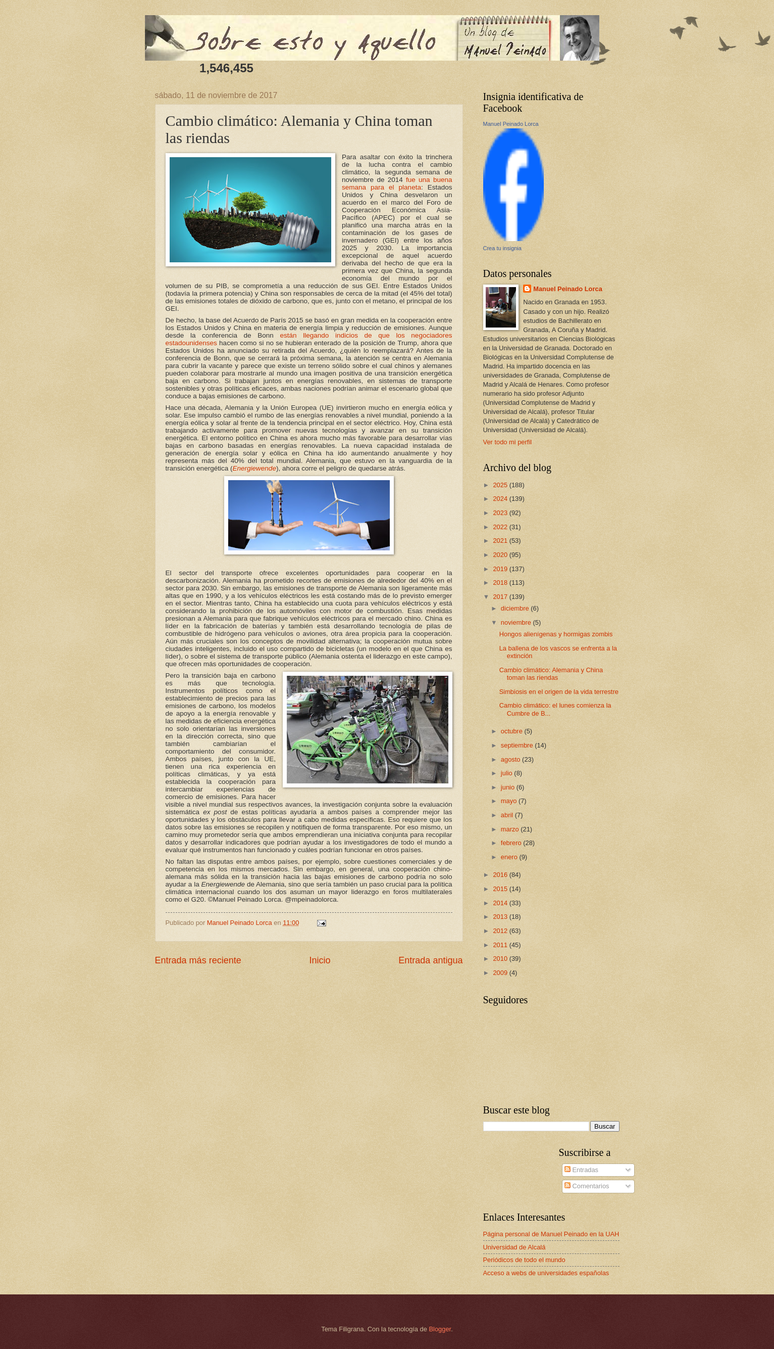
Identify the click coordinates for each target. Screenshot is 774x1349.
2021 (501, 540)
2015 (501, 889)
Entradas (581, 1170)
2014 (501, 903)
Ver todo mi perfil (507, 442)
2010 (501, 958)
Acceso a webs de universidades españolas (546, 1273)
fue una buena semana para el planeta (397, 183)
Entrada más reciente (198, 960)
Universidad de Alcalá (514, 1247)
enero (510, 857)
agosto (511, 759)
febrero (512, 843)
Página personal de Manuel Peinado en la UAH (551, 1234)
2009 (501, 972)
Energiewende (254, 468)
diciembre (516, 608)
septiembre (518, 745)
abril (508, 815)
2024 (501, 498)
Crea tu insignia (502, 248)
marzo (511, 829)
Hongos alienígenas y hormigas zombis (556, 634)
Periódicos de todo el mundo (524, 1260)
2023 (501, 513)
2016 (501, 874)
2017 (501, 596)
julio (507, 773)
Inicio (319, 960)
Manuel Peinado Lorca (511, 124)
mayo (510, 801)
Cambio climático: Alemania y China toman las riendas (551, 673)
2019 (501, 569)
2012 (501, 931)
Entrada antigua (430, 960)
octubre (513, 731)
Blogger (440, 1329)
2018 (501, 582)
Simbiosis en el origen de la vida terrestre (558, 691)
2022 (501, 527)
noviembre (517, 622)
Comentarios (586, 1186)
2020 (501, 555)
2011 (501, 945)
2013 (501, 916)
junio (509, 787)
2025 (501, 485)
